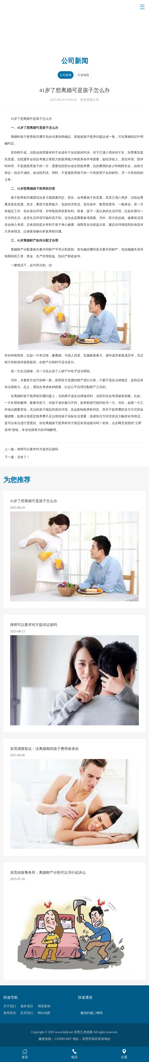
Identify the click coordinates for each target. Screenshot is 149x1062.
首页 (25, 1054)
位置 (124, 1054)
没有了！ (23, 457)
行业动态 (83, 75)
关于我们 (9, 1006)
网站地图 (44, 1013)
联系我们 (27, 1013)
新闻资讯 (9, 1013)
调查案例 (44, 1006)
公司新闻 (65, 75)
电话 (74, 1054)
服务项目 (27, 1006)
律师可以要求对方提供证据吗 (37, 449)
